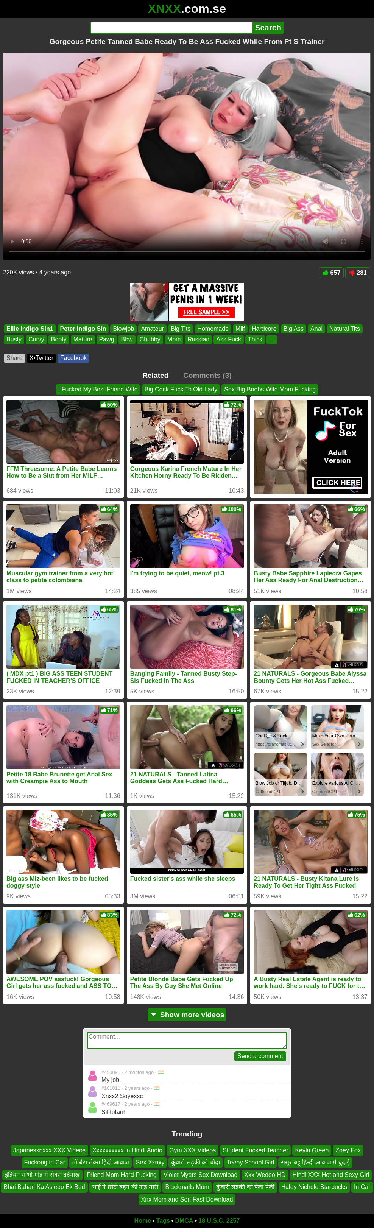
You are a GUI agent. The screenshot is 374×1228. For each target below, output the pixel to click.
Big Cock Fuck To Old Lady (181, 389)
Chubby (150, 340)
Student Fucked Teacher (255, 1150)
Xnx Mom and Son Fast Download (187, 1199)
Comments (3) (207, 375)
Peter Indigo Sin (83, 329)
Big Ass (294, 329)
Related (155, 375)
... (271, 340)
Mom (174, 340)
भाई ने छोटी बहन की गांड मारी (125, 1187)
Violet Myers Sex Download (200, 1175)
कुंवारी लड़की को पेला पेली (245, 1187)
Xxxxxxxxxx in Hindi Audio (127, 1150)
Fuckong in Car (44, 1162)
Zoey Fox (348, 1150)
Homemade (213, 329)
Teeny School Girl (250, 1162)
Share (14, 358)
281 (358, 273)
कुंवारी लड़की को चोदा (195, 1162)
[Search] (171, 28)
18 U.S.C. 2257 (219, 1220)
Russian (198, 340)
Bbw (127, 340)
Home (142, 1220)
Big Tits (180, 329)
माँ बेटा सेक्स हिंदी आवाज (100, 1162)
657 (332, 273)
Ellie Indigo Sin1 (29, 329)
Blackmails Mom (187, 1187)
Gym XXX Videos (192, 1150)
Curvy (36, 340)
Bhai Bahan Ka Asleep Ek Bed (44, 1187)
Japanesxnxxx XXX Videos (49, 1150)
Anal (316, 329)
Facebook (73, 358)
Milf (240, 329)
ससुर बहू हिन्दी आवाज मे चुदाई (315, 1162)
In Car (362, 1187)
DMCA (184, 1220)
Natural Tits (344, 329)
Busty (14, 340)
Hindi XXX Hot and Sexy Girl (330, 1175)
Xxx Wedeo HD (264, 1175)
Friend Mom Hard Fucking (122, 1175)
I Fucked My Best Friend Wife (98, 389)
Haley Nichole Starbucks (314, 1187)
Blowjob (123, 329)
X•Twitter (41, 358)
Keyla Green (312, 1150)
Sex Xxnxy (150, 1162)
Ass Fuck (228, 340)
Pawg (106, 340)
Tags (163, 1220)
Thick (255, 340)
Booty (59, 340)
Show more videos (187, 1015)
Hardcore (264, 329)
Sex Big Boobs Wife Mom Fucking (270, 389)
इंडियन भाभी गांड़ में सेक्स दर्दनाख (42, 1175)
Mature (82, 340)
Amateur (152, 329)
